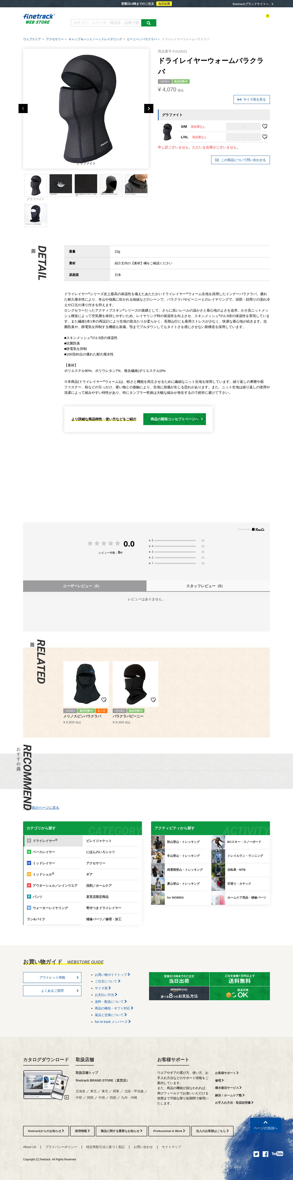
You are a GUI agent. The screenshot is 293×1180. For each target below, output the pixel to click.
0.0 (129, 543)
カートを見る (261, 19)
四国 (113, 1097)
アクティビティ (206, 19)
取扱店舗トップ (87, 1072)
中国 (102, 1097)
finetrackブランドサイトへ (251, 4)
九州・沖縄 (129, 1097)
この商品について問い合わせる (240, 160)
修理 (219, 1080)
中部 (79, 1097)
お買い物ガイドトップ (112, 974)
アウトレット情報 (59, 977)
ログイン (225, 19)
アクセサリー (55, 39)
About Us (29, 1147)
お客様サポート (173, 1059)
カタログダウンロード (86, 13)
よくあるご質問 (116, 13)
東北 (93, 1091)
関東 (116, 1091)
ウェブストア (32, 39)
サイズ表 (103, 988)
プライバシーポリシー (61, 1147)
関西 (90, 1097)
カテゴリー (185, 19)
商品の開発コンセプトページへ (177, 419)
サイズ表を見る (251, 99)
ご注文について (107, 981)
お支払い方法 (106, 995)
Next (148, 108)
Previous (23, 108)
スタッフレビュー (205, 586)
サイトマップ (171, 1147)
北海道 (80, 1091)
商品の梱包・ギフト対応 (114, 1008)
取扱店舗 (85, 1059)
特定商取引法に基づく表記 (105, 1147)
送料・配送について (111, 1001)
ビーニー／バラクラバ (142, 39)
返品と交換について (111, 1015)
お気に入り (242, 19)
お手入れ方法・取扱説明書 (234, 1102)
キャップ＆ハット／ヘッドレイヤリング (95, 39)
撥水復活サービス (228, 1088)
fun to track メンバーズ (113, 1022)
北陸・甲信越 (134, 1091)
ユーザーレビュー (82, 586)
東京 (105, 1091)
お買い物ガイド (142, 13)
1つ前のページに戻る (41, 808)
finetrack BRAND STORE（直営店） (102, 1080)
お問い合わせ (143, 1147)
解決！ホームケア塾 (230, 1095)
